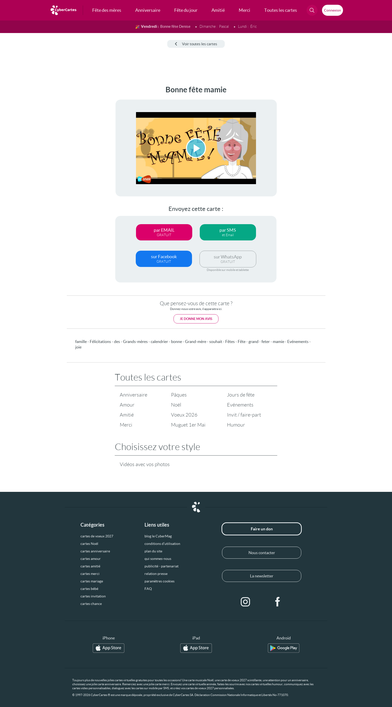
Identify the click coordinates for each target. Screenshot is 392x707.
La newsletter (261, 576)
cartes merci (90, 574)
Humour (236, 425)
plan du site (153, 551)
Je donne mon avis (196, 319)
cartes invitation (93, 596)
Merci (126, 425)
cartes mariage (91, 581)
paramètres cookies (159, 581)
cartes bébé (89, 589)
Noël (176, 405)
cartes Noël (89, 544)
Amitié (127, 415)
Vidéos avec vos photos (145, 464)
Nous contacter (261, 552)
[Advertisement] (41, 160)
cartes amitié (90, 566)
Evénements (240, 405)
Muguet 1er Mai (188, 425)
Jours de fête (240, 395)
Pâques (179, 395)
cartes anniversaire (95, 551)
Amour (127, 405)
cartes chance (91, 604)
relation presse (156, 574)
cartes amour (90, 559)
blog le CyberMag (158, 536)
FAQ (148, 589)
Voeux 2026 (184, 415)
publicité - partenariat (161, 566)
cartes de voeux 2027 (96, 536)
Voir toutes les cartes (196, 44)
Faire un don (262, 529)
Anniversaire (133, 395)
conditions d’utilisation (162, 544)
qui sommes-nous (157, 559)
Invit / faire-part (244, 415)
